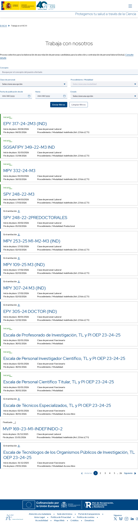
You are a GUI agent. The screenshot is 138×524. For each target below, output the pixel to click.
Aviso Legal (39, 517)
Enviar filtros (58, 104)
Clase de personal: (7, 79)
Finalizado (9, 422)
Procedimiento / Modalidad (82, 79)
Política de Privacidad (61, 517)
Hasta (37, 91)
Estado (74, 91)
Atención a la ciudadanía (40, 514)
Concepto (4, 68)
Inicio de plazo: (16, 129)
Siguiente (130, 473)
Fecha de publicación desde (11, 91)
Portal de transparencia (89, 514)
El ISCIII (3, 26)
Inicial (7, 117)
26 (120, 473)
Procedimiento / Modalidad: (63, 132)
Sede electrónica (64, 514)
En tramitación (11, 211)
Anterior (86, 473)
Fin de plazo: (15, 132)
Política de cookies (85, 517)
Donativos (89, 520)
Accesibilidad (41, 520)
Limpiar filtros (79, 104)
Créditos (74, 520)
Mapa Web (59, 520)
